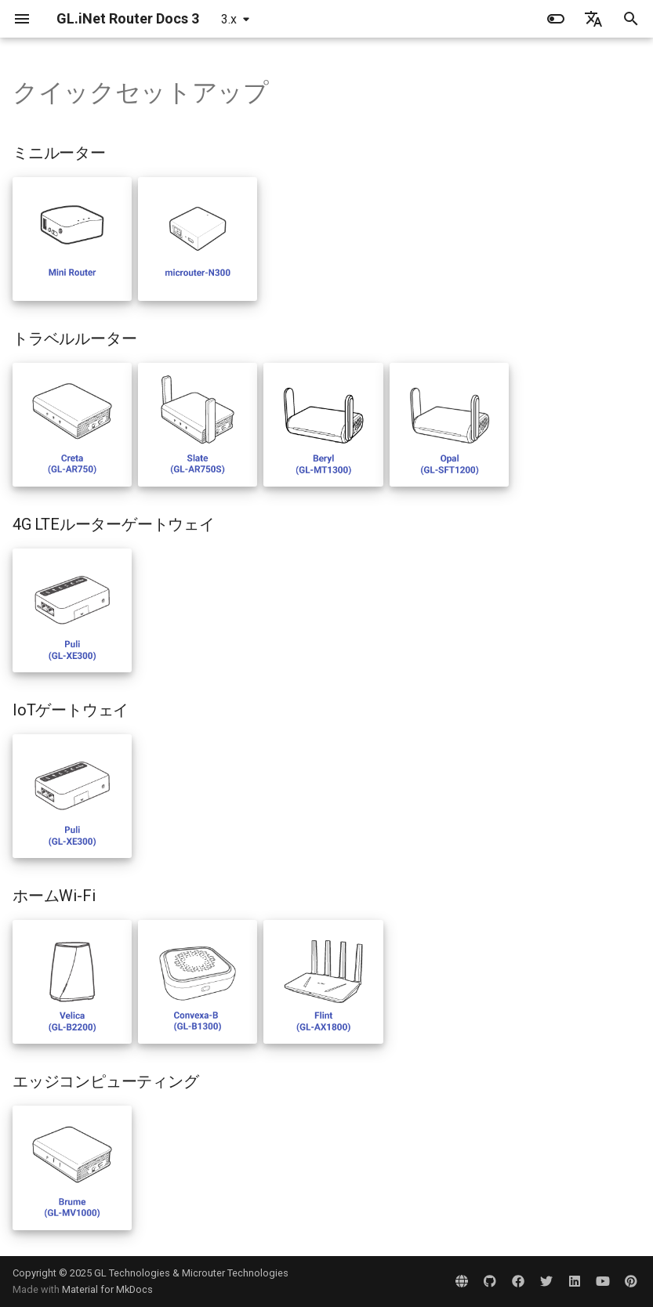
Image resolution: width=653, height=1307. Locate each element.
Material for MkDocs (107, 1289)
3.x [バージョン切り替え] (229, 19)
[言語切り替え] (593, 18)
